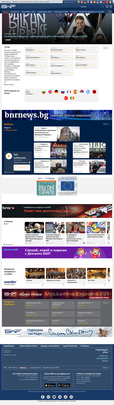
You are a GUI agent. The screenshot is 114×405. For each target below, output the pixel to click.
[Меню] (109, 12)
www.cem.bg (80, 386)
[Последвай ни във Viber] (71, 400)
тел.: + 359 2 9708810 (83, 380)
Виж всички (9, 175)
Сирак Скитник (70, 348)
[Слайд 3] (9, 39)
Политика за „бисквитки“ (78, 394)
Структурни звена (103, 353)
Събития (84, 348)
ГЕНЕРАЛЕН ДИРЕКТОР (7, 353)
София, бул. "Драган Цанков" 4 (28, 378)
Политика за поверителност (60, 394)
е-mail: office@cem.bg (83, 384)
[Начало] (9, 6)
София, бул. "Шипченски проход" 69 (88, 378)
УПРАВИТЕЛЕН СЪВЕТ (10, 357)
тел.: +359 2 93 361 (32, 380)
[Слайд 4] (10, 39)
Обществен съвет (28, 348)
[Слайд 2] (7, 39)
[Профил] (110, 6)
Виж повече (9, 84)
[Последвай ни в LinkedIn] (60, 400)
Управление (9, 348)
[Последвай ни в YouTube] (54, 400)
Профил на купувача (50, 348)
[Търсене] (103, 6)
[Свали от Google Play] (64, 388)
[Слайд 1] (5, 39)
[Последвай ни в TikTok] (65, 400)
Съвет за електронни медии (103, 360)
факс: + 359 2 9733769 (83, 382)
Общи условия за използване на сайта (39, 394)
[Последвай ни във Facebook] (43, 400)
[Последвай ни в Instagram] (48, 400)
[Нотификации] (107, 6)
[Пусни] (46, 50)
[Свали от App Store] (50, 388)
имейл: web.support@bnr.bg (28, 382)
